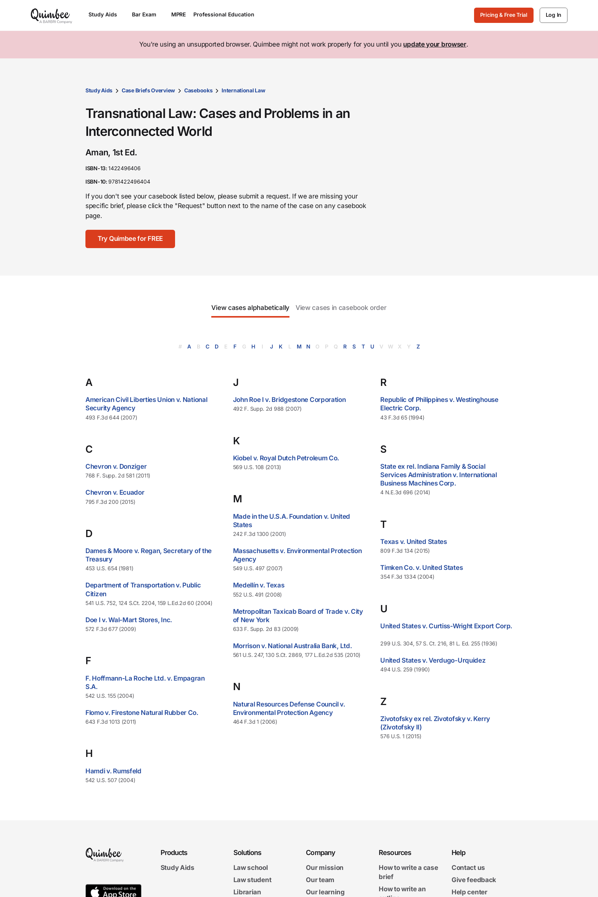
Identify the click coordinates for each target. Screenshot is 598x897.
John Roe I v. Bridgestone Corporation (289, 399)
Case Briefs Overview (148, 90)
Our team (320, 880)
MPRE (178, 14)
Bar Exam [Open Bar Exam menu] (148, 14)
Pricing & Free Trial (503, 14)
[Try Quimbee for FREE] (130, 239)
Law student (252, 880)
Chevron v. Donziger (115, 466)
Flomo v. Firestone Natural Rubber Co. (141, 712)
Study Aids (99, 90)
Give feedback (474, 880)
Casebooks (198, 90)
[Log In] (553, 15)
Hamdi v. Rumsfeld (113, 771)
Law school (250, 867)
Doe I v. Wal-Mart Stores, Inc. (128, 620)
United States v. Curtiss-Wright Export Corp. (446, 626)
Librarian (247, 892)
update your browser (434, 44)
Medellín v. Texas (259, 585)
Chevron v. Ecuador (115, 492)
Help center (469, 892)
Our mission (325, 867)
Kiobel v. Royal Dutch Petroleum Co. (286, 458)
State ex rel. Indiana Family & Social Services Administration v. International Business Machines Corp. (438, 475)
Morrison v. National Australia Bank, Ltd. (292, 646)
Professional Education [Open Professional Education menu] (227, 14)
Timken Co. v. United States (421, 567)
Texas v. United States (413, 541)
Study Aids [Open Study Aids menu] (106, 14)
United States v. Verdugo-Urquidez (432, 660)
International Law (243, 90)
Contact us (468, 867)
